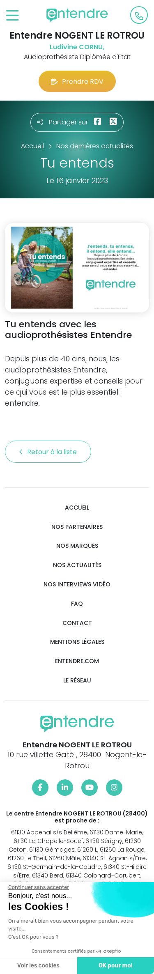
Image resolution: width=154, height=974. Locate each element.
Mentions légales (77, 642)
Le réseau (77, 680)
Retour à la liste (48, 452)
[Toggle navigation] (12, 16)
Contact (77, 623)
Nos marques (77, 545)
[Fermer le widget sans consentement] (38, 887)
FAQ (77, 603)
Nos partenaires (77, 527)
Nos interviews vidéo (77, 584)
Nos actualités (77, 565)
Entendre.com (77, 661)
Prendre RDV (77, 81)
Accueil (77, 507)
